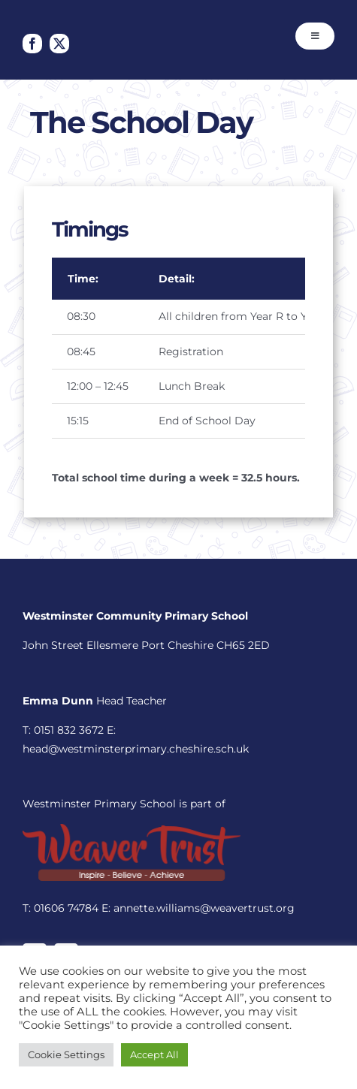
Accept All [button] (154, 1054)
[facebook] (32, 43)
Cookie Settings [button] (66, 1054)
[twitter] (59, 43)
